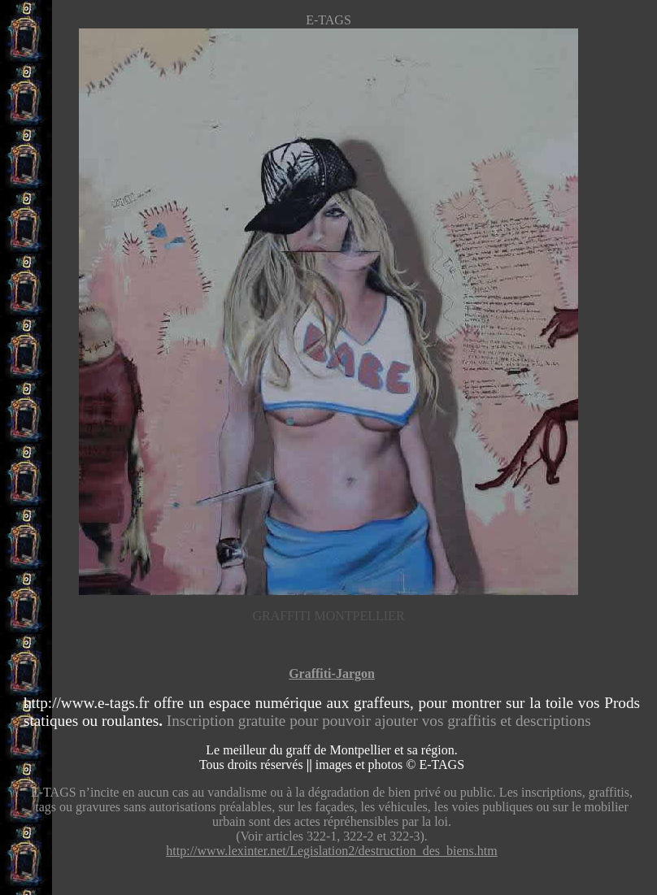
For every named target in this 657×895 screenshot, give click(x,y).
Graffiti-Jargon (332, 673)
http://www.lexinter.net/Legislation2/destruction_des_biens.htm (331, 851)
